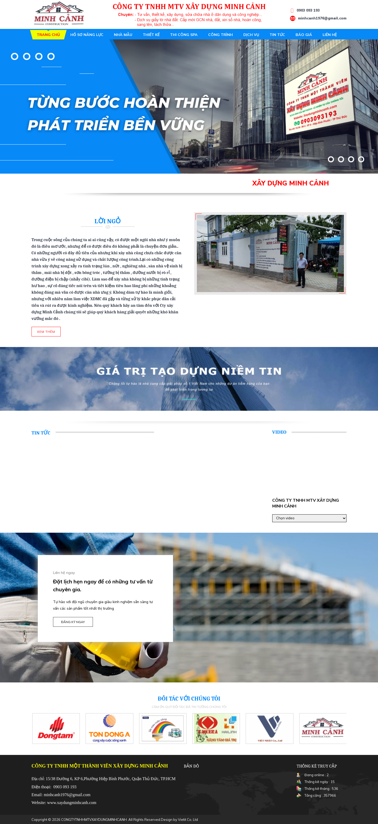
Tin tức (277, 34)
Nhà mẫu (123, 34)
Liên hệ (330, 34)
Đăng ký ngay (73, 622)
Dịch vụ (251, 34)
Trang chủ (48, 34)
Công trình (220, 34)
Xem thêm (46, 332)
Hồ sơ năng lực (86, 34)
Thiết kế (151, 34)
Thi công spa (184, 34)
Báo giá (304, 34)
